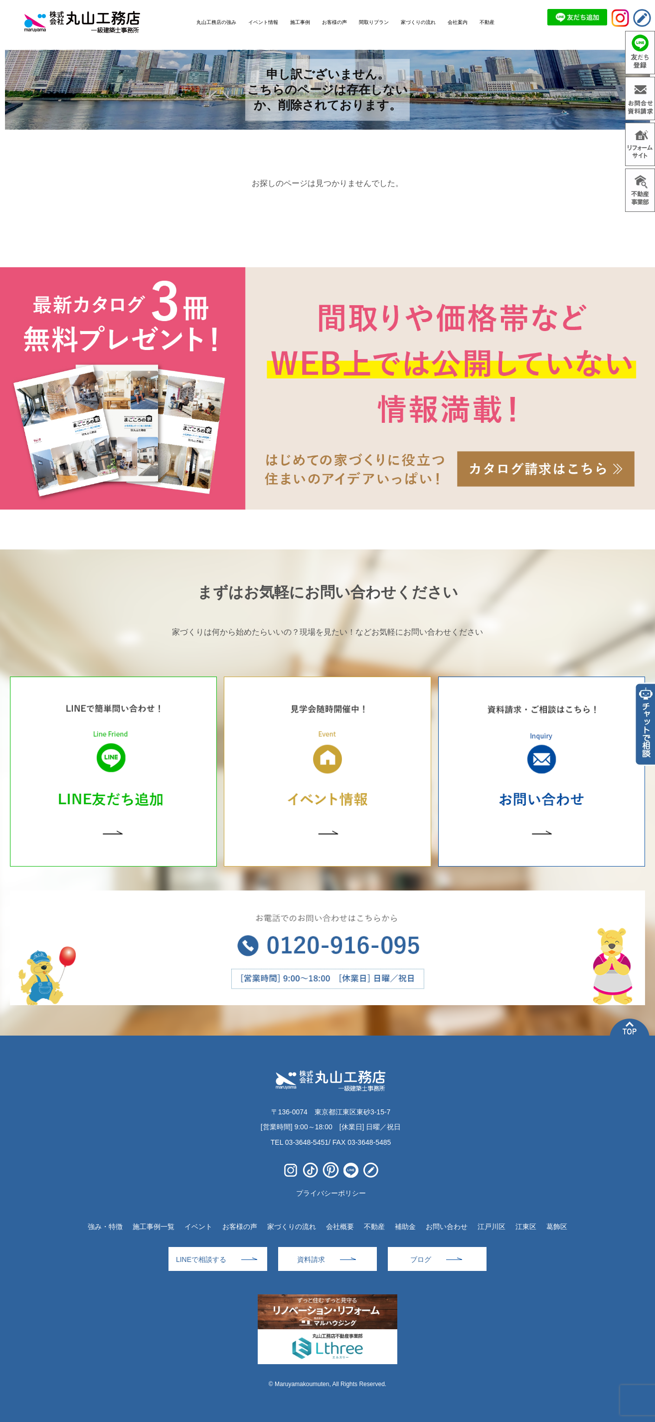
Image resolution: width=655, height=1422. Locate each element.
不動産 (374, 1227)
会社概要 (340, 1227)
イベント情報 (263, 22)
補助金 (405, 1227)
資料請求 (311, 1259)
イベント (198, 1227)
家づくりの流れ (291, 1227)
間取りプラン (374, 22)
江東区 (525, 1227)
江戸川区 (491, 1227)
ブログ (420, 1259)
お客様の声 (239, 1227)
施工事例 (300, 22)
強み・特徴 (105, 1227)
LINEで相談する (201, 1259)
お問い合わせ (447, 1227)
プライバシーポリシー (331, 1193)
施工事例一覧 (153, 1227)
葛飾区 (556, 1227)
